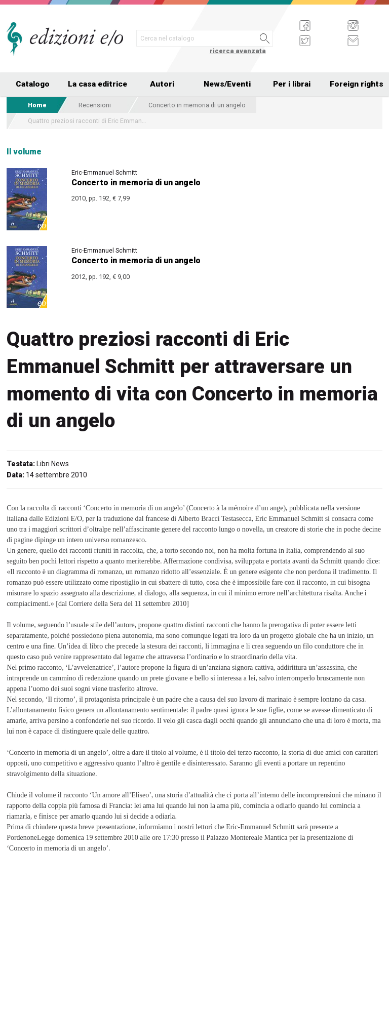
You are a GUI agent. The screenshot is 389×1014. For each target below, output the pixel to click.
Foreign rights (356, 84)
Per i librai (291, 84)
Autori (162, 84)
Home (37, 105)
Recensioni (95, 105)
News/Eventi (227, 84)
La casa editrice (97, 84)
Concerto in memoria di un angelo (197, 105)
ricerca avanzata (238, 51)
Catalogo (33, 84)
